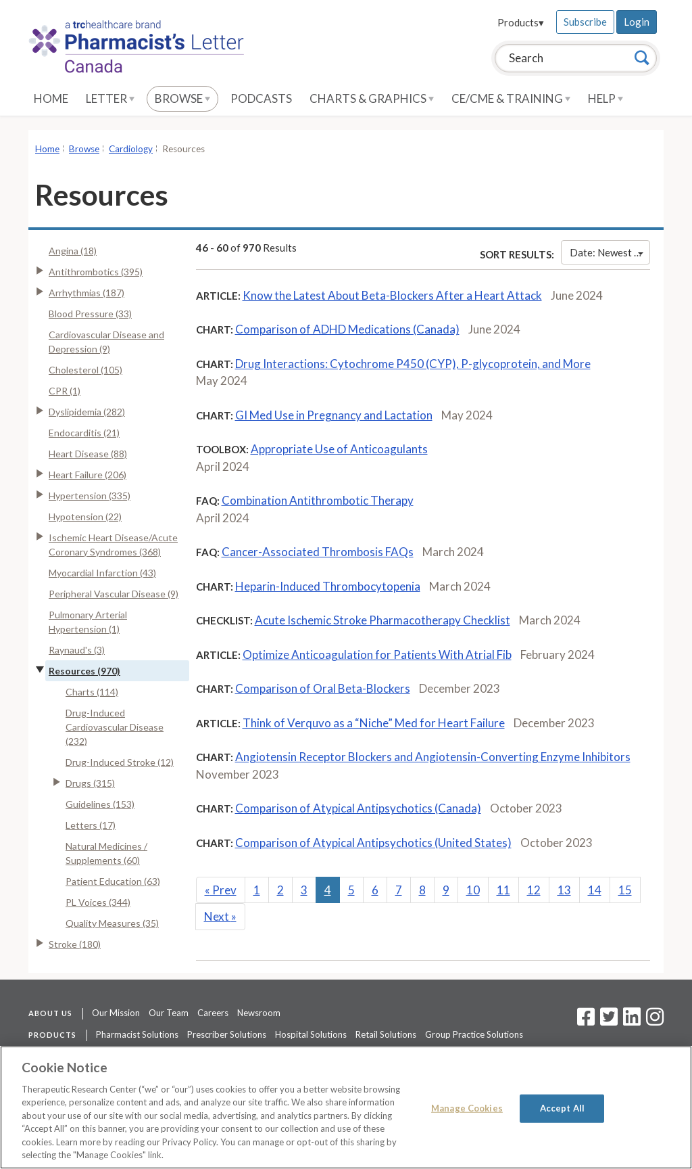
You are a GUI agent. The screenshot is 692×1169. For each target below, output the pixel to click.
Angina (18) (73, 250)
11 (503, 890)
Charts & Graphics (372, 98)
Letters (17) (91, 825)
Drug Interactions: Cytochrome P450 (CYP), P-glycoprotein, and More (413, 364)
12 (534, 890)
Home (51, 98)
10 (473, 890)
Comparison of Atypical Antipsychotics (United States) (373, 842)
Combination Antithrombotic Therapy (318, 500)
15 (625, 890)
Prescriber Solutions (226, 1034)
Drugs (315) (90, 783)
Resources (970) (84, 671)
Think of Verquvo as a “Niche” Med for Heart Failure (374, 723)
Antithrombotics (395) (96, 271)
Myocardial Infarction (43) (102, 572)
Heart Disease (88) (88, 453)
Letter (110, 98)
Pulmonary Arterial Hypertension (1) (88, 622)
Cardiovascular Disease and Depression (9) (106, 341)
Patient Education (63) (113, 881)
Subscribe (585, 22)
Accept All (562, 1108)
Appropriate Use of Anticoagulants (339, 449)
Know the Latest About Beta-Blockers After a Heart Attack (392, 295)
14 (594, 890)
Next (220, 916)
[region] (346, 1107)
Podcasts (261, 98)
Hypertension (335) (89, 495)
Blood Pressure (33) (90, 313)
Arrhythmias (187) (86, 292)
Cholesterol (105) (85, 369)
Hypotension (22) (85, 516)
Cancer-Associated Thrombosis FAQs (318, 552)
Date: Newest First (610, 252)
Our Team (169, 1012)
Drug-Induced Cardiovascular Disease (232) (115, 727)
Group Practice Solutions (474, 1034)
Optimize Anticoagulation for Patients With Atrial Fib (377, 654)
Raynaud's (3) (77, 650)
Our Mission (116, 1012)
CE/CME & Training (510, 98)
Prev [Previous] (221, 890)
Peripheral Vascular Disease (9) (113, 593)
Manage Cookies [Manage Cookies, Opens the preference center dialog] (467, 1108)
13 (564, 890)
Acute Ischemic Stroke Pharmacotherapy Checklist (382, 620)
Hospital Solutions (311, 1034)
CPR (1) (64, 390)
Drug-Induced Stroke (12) (120, 762)
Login (636, 22)
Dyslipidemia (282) (87, 411)
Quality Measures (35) (112, 923)
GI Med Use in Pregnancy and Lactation (333, 415)
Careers (212, 1012)
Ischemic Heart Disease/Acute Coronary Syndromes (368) (113, 544)
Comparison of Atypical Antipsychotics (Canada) (358, 808)
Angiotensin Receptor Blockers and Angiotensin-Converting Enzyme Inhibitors (433, 757)
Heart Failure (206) (87, 474)
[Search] (642, 57)
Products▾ (520, 22)
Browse (182, 98)
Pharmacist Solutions (137, 1034)
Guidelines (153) (100, 804)
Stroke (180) (75, 944)
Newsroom (258, 1012)
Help (605, 98)
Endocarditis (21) (84, 432)
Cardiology (131, 148)
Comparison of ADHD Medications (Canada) (347, 329)
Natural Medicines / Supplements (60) (106, 853)
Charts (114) (92, 691)
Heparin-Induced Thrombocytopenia (327, 586)
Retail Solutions (385, 1034)
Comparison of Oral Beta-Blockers (322, 688)
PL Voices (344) (98, 902)
